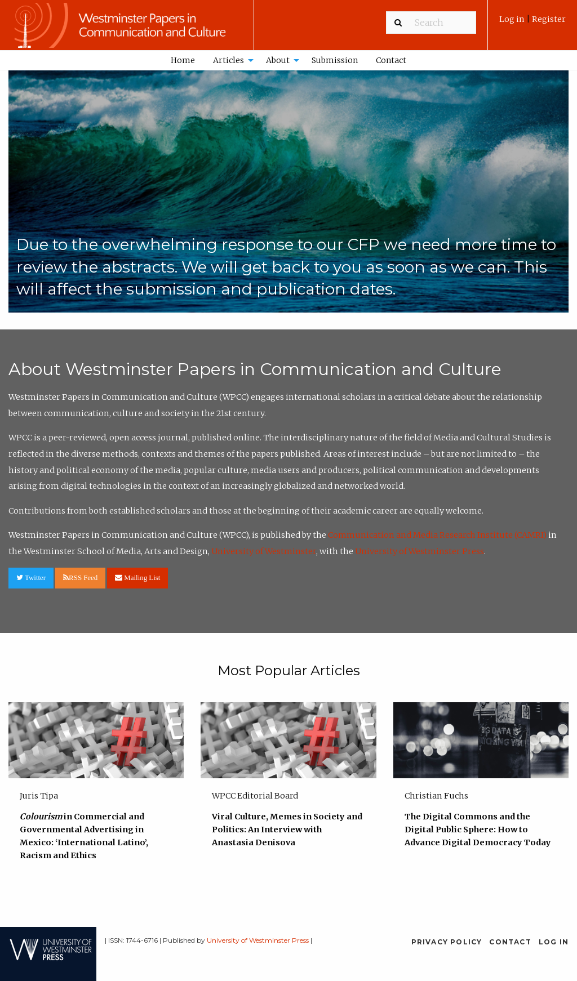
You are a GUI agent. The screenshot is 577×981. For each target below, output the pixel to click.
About (278, 60)
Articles (228, 60)
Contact (391, 60)
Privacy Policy (446, 942)
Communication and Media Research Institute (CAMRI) (437, 535)
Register (549, 19)
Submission (335, 60)
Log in (512, 19)
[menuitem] (532, 23)
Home (183, 60)
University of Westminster (263, 551)
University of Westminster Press (419, 551)
